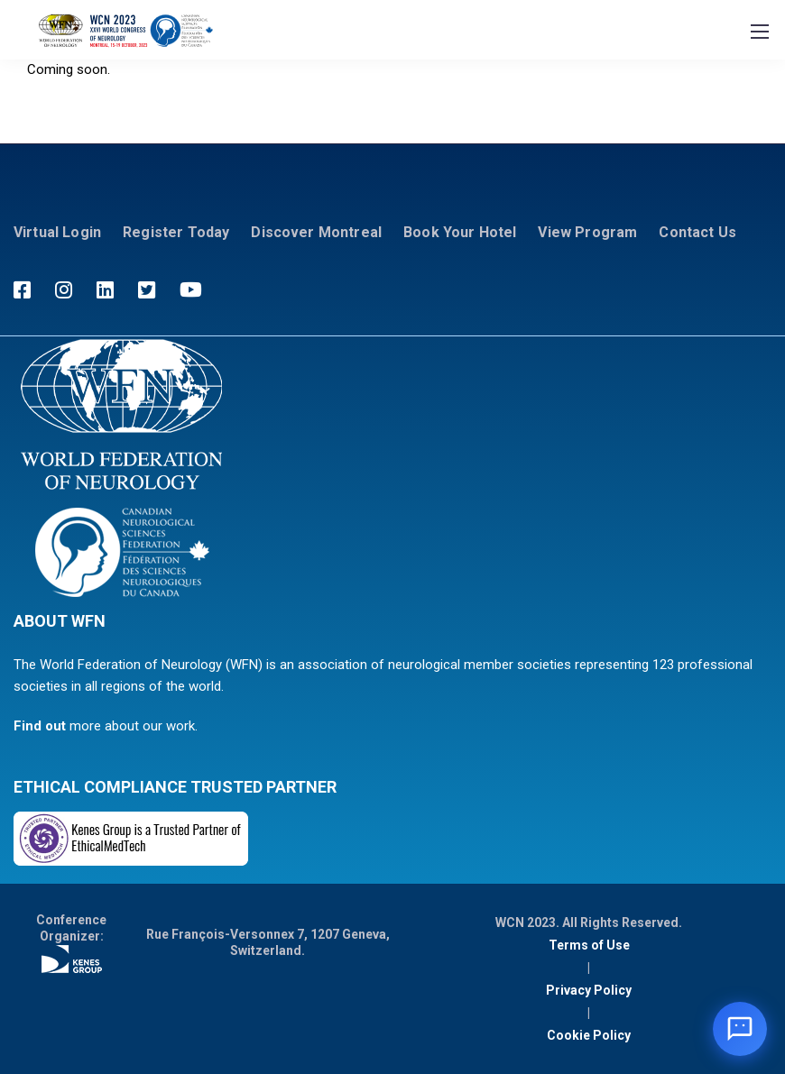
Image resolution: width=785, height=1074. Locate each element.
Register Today (176, 232)
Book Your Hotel (459, 232)
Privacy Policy (589, 990)
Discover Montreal (316, 232)
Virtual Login (57, 232)
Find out (40, 726)
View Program (587, 232)
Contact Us (697, 232)
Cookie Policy (589, 1035)
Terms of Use (589, 945)
